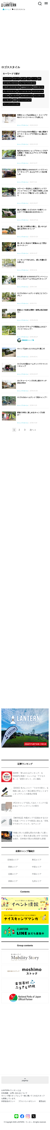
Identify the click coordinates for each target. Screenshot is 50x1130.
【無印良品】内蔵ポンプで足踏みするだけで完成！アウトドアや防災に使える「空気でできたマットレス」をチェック (30, 821)
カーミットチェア (24, 100)
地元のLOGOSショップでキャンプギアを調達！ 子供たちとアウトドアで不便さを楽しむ (32, 153)
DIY (39, 79)
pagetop (25, 1079)
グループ (16, 79)
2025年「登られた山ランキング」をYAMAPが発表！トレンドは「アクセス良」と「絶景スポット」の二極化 (29, 776)
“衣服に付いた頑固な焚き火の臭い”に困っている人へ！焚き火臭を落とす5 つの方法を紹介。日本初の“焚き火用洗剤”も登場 (30, 836)
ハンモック (7, 100)
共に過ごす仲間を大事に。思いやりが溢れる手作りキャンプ (32, 228)
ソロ (28, 79)
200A (15, 100)
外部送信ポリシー (8, 1101)
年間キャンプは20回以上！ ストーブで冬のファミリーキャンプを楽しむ (32, 116)
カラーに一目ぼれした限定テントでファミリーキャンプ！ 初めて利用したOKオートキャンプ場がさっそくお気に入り (32, 192)
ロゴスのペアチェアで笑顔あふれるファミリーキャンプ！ (32, 328)
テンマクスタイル (9, 91)
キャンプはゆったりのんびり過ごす (31, 349)
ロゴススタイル (37, 91)
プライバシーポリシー (27, 1101)
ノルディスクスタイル (11, 87)
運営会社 (42, 1101)
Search (40, 3)
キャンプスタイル (22, 125)
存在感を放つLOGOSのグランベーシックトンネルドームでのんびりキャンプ (32, 278)
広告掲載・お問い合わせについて (14, 1093)
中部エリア (36, 867)
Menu (46, 2)
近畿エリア (13, 874)
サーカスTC (15, 96)
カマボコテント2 (27, 96)
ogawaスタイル (26, 87)
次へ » (33, 430)
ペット (34, 79)
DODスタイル (38, 87)
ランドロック (39, 96)
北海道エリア (13, 860)
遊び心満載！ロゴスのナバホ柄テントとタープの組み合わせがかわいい (32, 211)
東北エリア (36, 860)
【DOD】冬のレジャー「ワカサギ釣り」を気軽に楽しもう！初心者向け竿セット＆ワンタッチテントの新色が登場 (31, 791)
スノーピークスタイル (27, 83)
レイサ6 (6, 96)
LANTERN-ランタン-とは (11, 1090)
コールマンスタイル (10, 83)
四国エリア (13, 881)
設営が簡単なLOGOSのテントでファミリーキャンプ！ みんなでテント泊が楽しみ (32, 172)
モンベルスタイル (24, 91)
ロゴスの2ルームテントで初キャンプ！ (32, 397)
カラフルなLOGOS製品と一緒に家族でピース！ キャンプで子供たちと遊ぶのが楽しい (32, 134)
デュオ (23, 79)
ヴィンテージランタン (11, 104)
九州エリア (36, 881)
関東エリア (13, 867)
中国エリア (36, 874)
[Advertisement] (25, 37)
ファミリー (7, 79)
